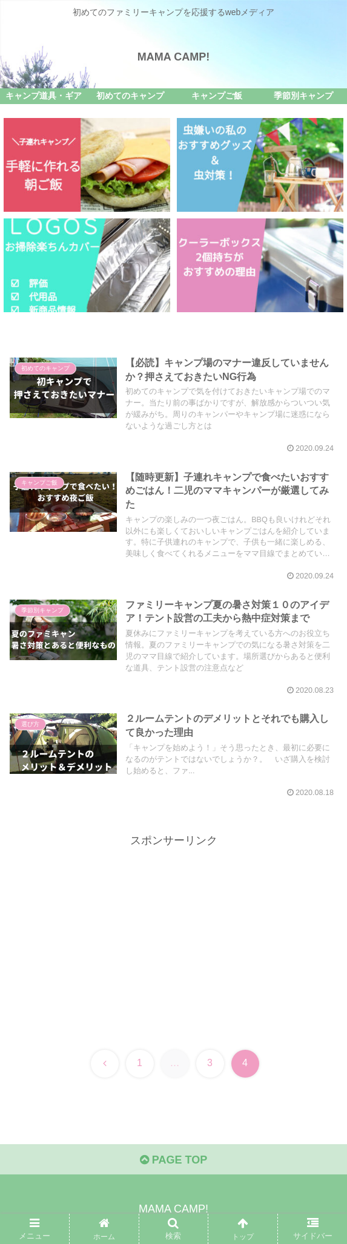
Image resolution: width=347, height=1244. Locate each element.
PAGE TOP (173, 1160)
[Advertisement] (173, 935)
